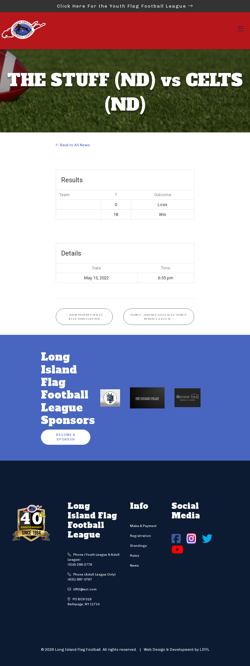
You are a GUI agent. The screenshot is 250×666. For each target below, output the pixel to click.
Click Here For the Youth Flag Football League (125, 6)
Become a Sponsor (65, 437)
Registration (140, 536)
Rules (134, 556)
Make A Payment (143, 526)
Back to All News (73, 145)
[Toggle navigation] (241, 30)
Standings (138, 546)
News (134, 566)
